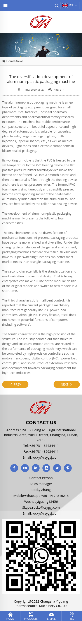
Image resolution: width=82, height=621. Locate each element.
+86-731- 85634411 (44, 445)
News (19, 61)
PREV (15, 384)
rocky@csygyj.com (45, 457)
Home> (11, 61)
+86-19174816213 (55, 495)
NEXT (67, 384)
